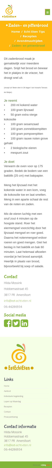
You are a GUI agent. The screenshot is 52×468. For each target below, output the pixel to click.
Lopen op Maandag (12, 401)
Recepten (30, 36)
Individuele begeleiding (13, 396)
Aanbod (7, 391)
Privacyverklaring (11, 417)
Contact (7, 411)
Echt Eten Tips (34, 31)
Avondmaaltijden (29, 41)
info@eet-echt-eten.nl (17, 301)
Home (15, 31)
